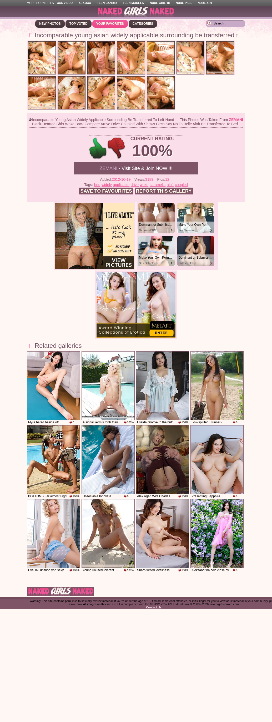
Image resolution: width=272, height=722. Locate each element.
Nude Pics (184, 2)
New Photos (50, 24)
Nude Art (205, 2)
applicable (121, 185)
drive (135, 185)
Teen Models (133, 2)
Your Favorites (110, 24)
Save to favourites (106, 191)
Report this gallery (164, 191)
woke (144, 185)
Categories (143, 24)
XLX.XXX (85, 2)
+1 (98, 148)
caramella (158, 185)
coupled (181, 185)
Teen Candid (107, 2)
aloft (170, 185)
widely (107, 185)
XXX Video (65, 2)
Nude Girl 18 (160, 2)
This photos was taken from (211, 120)
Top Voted (78, 24)
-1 (116, 148)
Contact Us (153, 607)
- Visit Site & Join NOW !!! (136, 168)
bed (97, 185)
